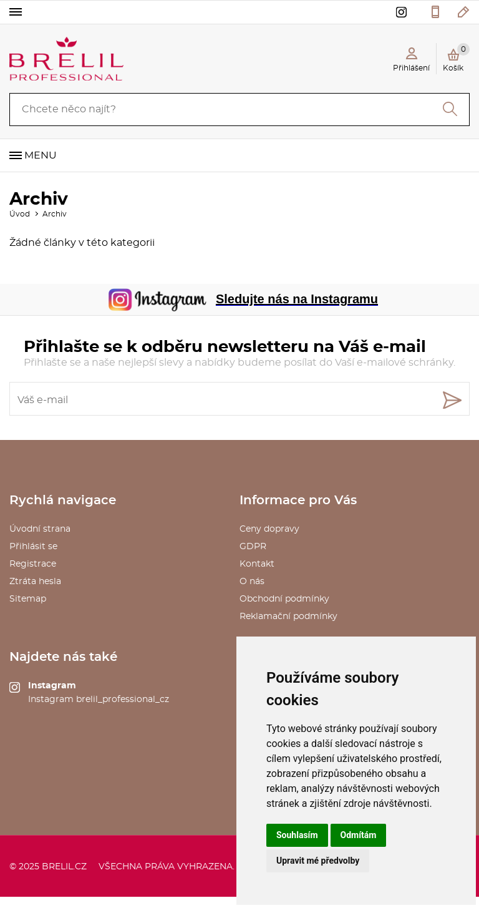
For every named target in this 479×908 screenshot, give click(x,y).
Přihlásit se (33, 546)
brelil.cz (64, 866)
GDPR (253, 546)
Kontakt (257, 564)
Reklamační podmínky (288, 616)
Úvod (19, 214)
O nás (252, 581)
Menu (40, 155)
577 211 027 (435, 12)
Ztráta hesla (35, 581)
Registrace (32, 564)
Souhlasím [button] (297, 835)
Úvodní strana (39, 529)
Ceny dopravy (269, 529)
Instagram (52, 685)
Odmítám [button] (359, 835)
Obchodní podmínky (284, 599)
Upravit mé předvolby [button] (317, 861)
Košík (456, 57)
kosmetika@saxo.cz (464, 12)
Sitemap (27, 599)
